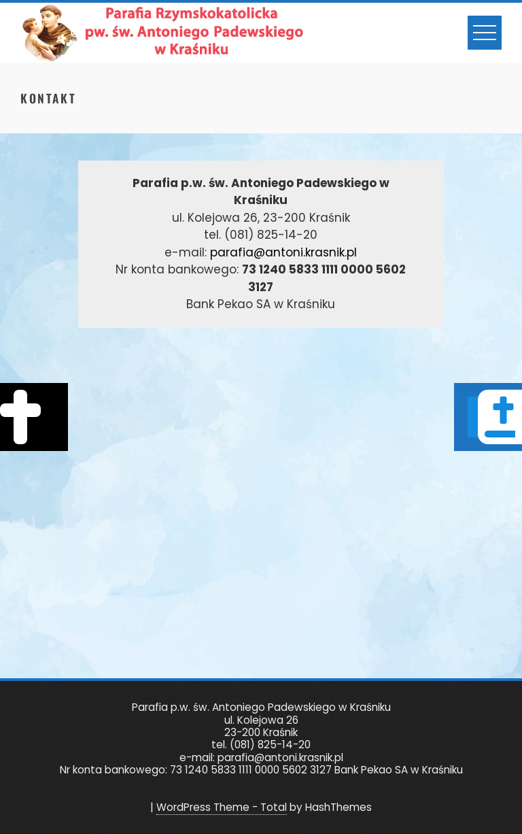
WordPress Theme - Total (221, 807)
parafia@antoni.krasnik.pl (283, 252)
